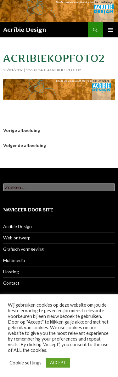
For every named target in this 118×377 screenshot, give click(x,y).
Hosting (11, 271)
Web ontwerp (17, 237)
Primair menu (110, 29)
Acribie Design (24, 29)
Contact (11, 283)
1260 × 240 (35, 70)
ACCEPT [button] (58, 362)
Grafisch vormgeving (23, 249)
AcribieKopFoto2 (64, 70)
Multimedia (14, 260)
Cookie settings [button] (25, 362)
